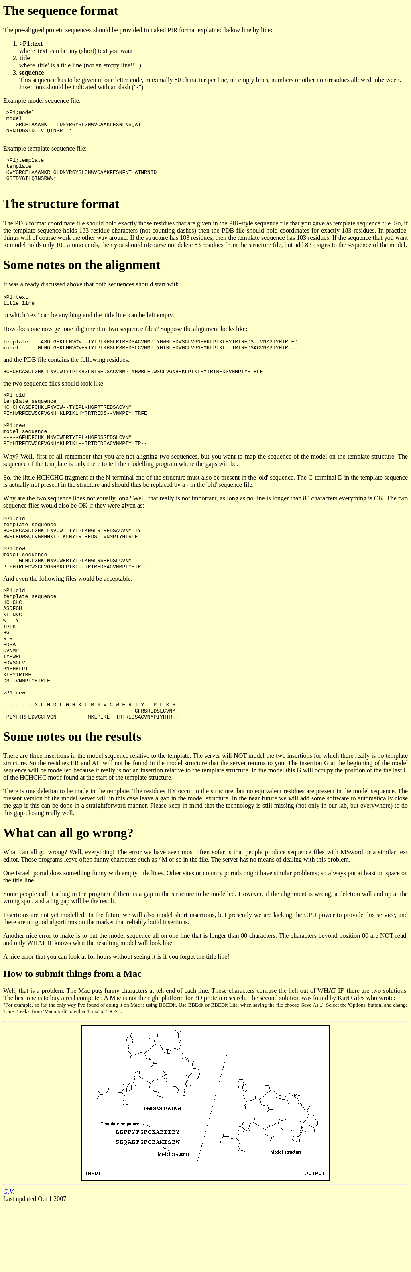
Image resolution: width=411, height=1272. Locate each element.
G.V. (8, 1257)
